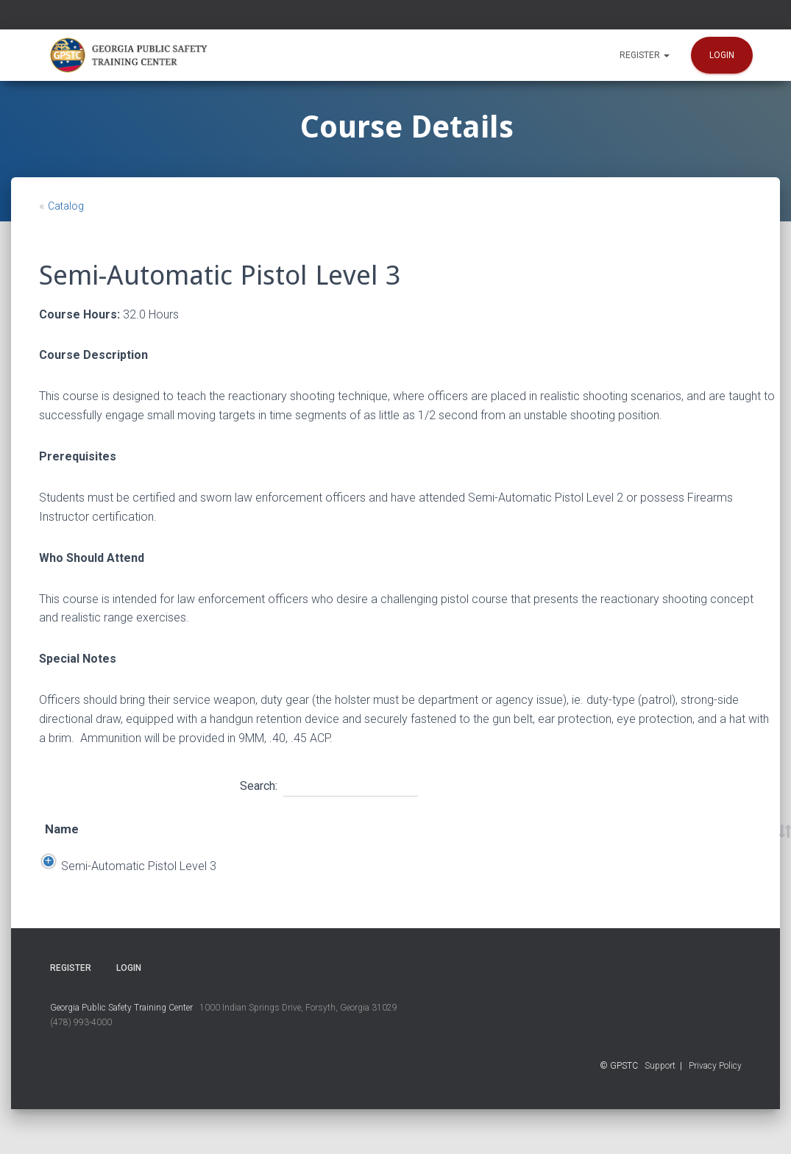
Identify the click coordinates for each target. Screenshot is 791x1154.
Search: (329, 784)
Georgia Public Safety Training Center (121, 1053)
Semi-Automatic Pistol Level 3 (102, 899)
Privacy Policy (715, 1111)
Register (645, 55)
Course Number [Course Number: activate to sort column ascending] (615, 839)
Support (660, 1111)
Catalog (66, 206)
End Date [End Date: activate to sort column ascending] (274, 839)
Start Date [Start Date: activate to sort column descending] (192, 839)
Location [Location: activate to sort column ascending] (365, 839)
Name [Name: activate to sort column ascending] (62, 839)
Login (721, 55)
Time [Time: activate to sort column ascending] (454, 839)
